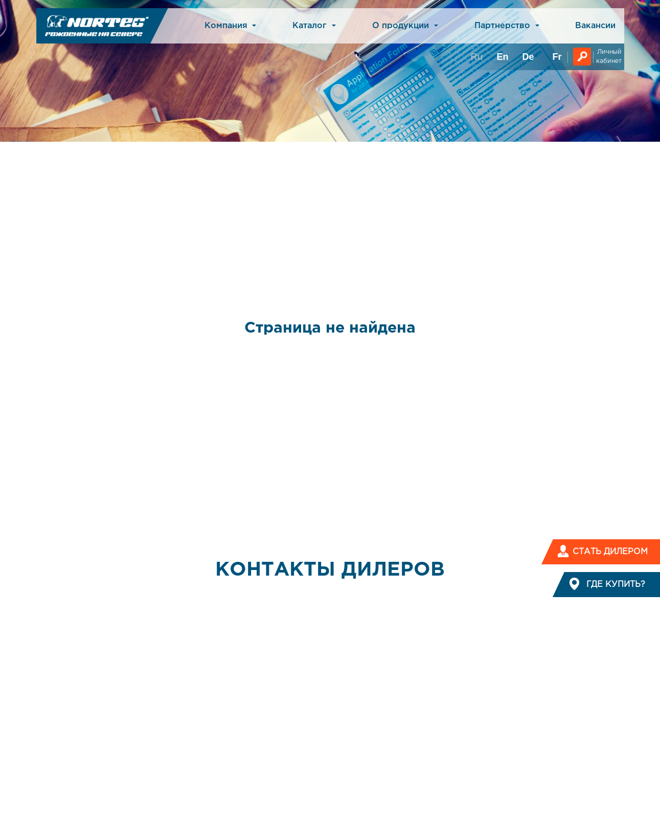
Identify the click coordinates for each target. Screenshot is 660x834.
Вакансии (595, 26)
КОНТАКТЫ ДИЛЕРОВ (330, 570)
